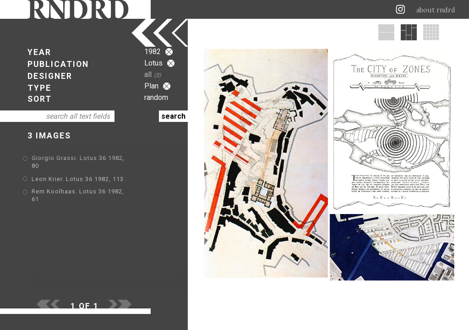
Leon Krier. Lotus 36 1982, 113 (78, 172)
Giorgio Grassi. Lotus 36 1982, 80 (83, 158)
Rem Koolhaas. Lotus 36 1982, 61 (82, 185)
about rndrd (435, 10)
